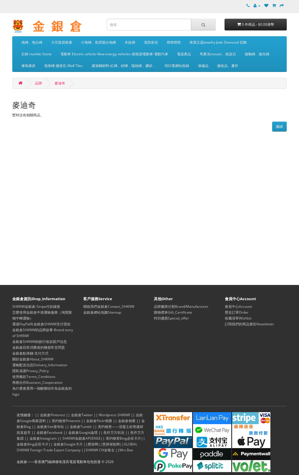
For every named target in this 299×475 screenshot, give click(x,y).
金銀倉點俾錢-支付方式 (30, 353)
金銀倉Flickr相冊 (99, 420)
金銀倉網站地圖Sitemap (102, 312)
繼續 (279, 126)
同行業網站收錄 (177, 65)
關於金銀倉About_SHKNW (32, 359)
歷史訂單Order (236, 312)
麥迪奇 (60, 83)
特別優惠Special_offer (171, 318)
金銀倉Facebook (49, 432)
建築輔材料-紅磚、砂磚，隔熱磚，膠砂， (124, 65)
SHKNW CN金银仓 (100, 450)
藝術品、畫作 (227, 65)
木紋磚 (130, 42)
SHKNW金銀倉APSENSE (81, 438)
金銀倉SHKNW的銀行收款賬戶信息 (39, 341)
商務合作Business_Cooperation (37, 382)
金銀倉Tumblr (81, 426)
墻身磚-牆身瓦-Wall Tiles (63, 65)
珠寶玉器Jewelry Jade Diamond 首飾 (218, 42)
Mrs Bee (126, 450)
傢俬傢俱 (28, 65)
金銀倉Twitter (82, 414)
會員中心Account (238, 306)
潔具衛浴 (151, 42)
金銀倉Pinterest (52, 414)
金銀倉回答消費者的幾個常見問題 (38, 347)
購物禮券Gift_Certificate (173, 312)
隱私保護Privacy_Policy (30, 370)
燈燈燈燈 (174, 42)
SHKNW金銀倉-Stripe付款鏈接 (36, 306)
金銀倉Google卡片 (68, 444)
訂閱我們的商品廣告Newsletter (249, 324)
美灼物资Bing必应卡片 (123, 438)
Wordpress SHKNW (114, 414)
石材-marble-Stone (36, 53)
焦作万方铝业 (113, 432)
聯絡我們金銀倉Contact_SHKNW (108, 306)
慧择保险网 (111, 444)
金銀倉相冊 (126, 420)
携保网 (93, 444)
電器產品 (184, 53)
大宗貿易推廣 (61, 42)
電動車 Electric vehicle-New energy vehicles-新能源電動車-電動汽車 (114, 53)
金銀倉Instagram (43, 438)
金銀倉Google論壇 (83, 432)
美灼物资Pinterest (66, 420)
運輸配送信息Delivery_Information (39, 364)
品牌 (38, 83)
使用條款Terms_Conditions (33, 376)
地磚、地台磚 (31, 42)
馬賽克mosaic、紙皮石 (218, 53)
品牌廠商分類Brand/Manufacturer (181, 306)
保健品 (203, 65)
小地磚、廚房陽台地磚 (98, 42)
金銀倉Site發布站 (50, 426)
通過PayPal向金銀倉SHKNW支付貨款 (41, 324)
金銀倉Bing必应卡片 (32, 444)
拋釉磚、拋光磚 (257, 53)
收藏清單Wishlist (238, 318)
